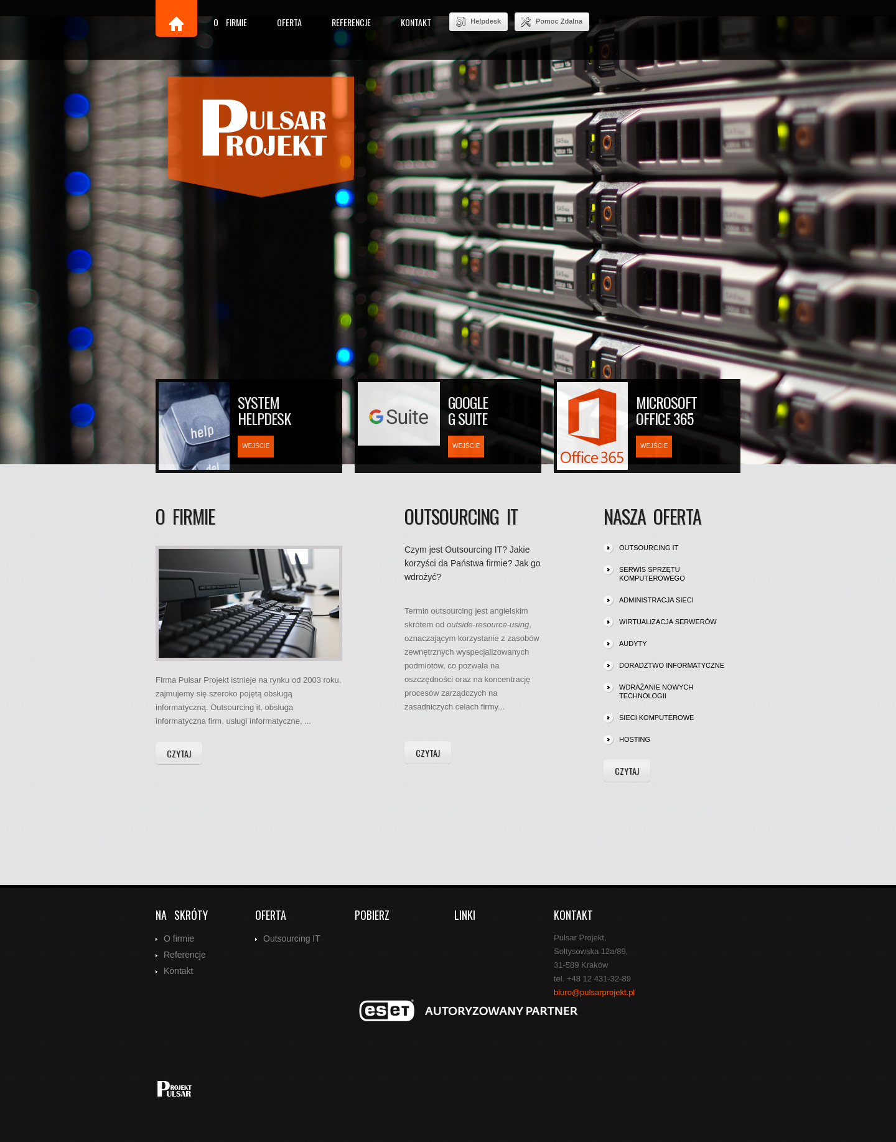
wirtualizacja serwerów (668, 621)
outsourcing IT (648, 547)
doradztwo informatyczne (671, 665)
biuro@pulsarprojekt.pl (594, 992)
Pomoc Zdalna (551, 22)
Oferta (289, 22)
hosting (634, 739)
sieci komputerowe (656, 717)
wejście (255, 445)
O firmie (230, 22)
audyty (633, 643)
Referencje (351, 22)
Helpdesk (478, 22)
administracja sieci (656, 600)
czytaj (179, 753)
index (261, 137)
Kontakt (416, 22)
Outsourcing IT (291, 938)
